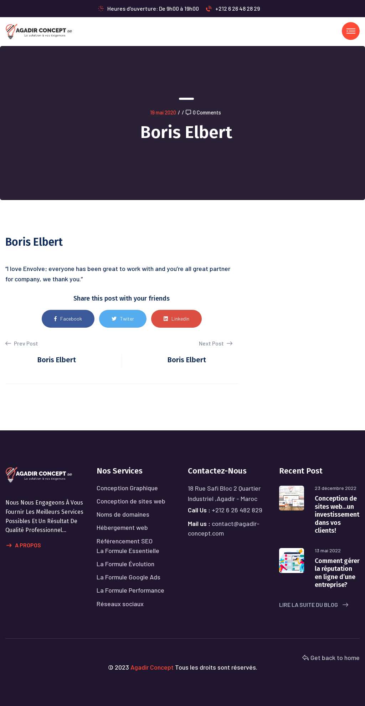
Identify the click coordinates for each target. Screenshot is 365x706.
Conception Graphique (127, 488)
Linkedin (176, 319)
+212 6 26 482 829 (237, 510)
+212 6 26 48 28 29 (233, 8)
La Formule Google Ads (128, 577)
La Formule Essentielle (128, 550)
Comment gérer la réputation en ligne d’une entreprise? (337, 573)
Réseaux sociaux (120, 604)
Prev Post (21, 343)
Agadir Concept (152, 667)
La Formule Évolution (125, 564)
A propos (23, 546)
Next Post (215, 343)
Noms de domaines (123, 514)
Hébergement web (122, 527)
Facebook (68, 319)
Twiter (123, 319)
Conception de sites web (131, 501)
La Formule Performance (130, 590)
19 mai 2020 (163, 112)
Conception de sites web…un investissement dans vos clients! (337, 514)
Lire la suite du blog (313, 604)
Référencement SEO (125, 541)
